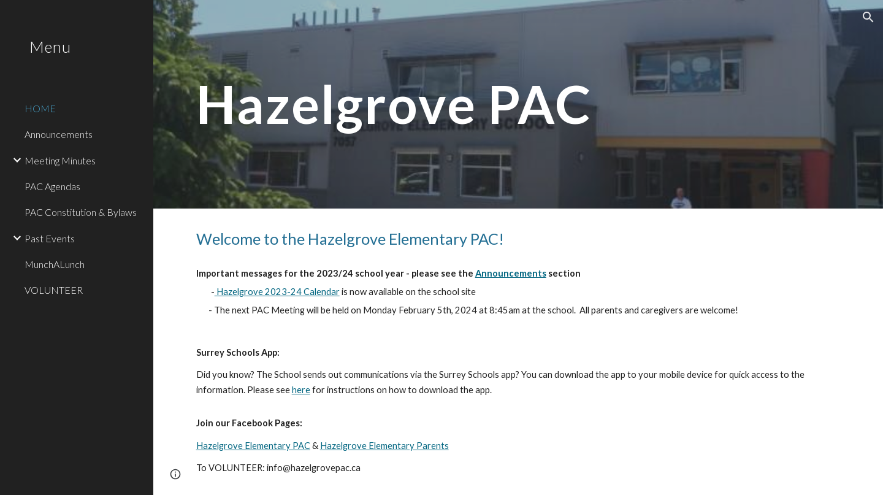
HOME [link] (40, 108)
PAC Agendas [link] (52, 186)
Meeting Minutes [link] (60, 160)
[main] (406, 104)
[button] (868, 17)
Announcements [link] (59, 134)
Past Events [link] (50, 238)
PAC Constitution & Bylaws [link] (81, 212)
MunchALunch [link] (55, 264)
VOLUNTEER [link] (54, 290)
